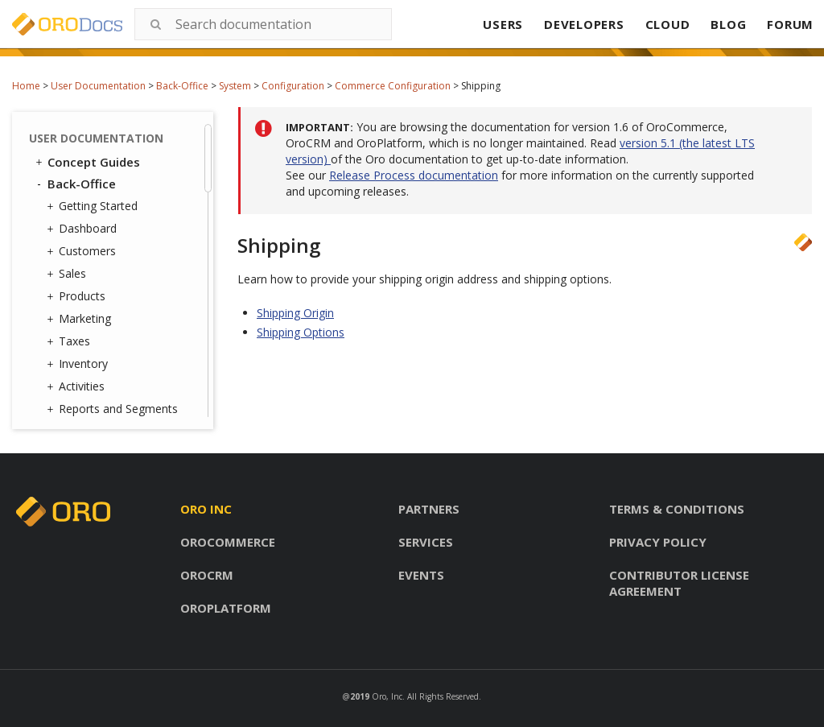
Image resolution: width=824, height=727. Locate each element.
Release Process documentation (413, 175)
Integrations (98, 311)
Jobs (82, 352)
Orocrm (206, 575)
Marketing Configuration (114, 160)
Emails (84, 290)
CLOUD (667, 24)
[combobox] (263, 24)
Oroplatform (225, 608)
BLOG (728, 24)
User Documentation (98, 86)
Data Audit (98, 373)
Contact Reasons (115, 247)
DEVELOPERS (584, 24)
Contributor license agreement (679, 583)
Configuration (293, 86)
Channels (94, 331)
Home (26, 86)
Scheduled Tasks (114, 394)
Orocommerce (227, 542)
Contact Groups (112, 268)
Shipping (116, 131)
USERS (503, 24)
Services (425, 542)
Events (421, 575)
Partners (428, 509)
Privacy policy (658, 542)
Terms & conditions (676, 509)
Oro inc (206, 509)
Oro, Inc (387, 696)
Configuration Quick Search (134, 197)
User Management (115, 227)
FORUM (790, 24)
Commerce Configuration (393, 86)
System (235, 86)
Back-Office (182, 86)
